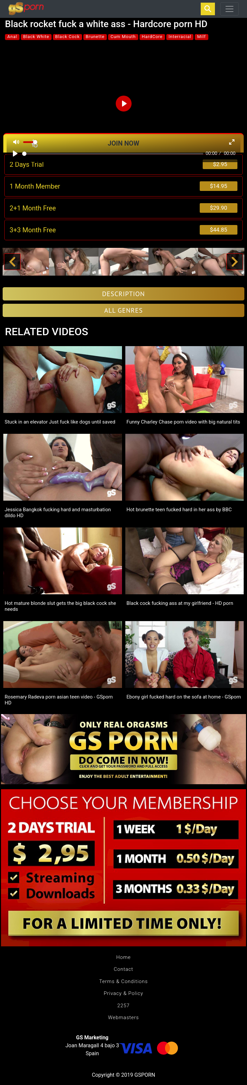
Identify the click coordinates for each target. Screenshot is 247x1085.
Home (123, 957)
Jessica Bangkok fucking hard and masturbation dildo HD (58, 513)
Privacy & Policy (123, 993)
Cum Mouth (123, 36)
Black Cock (67, 36)
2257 (123, 1006)
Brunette (95, 36)
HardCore (152, 36)
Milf (201, 36)
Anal (12, 36)
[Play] (15, 153)
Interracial (180, 36)
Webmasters (123, 1017)
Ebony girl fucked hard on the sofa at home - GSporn (184, 697)
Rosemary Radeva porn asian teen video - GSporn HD (59, 700)
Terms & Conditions (123, 981)
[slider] (112, 154)
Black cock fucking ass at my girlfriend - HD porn (180, 603)
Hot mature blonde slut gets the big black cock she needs (60, 606)
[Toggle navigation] (229, 9)
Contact (123, 969)
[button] (12, 262)
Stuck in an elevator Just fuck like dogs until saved (60, 422)
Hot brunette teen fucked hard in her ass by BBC (179, 510)
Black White (36, 36)
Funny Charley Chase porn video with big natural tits (183, 422)
